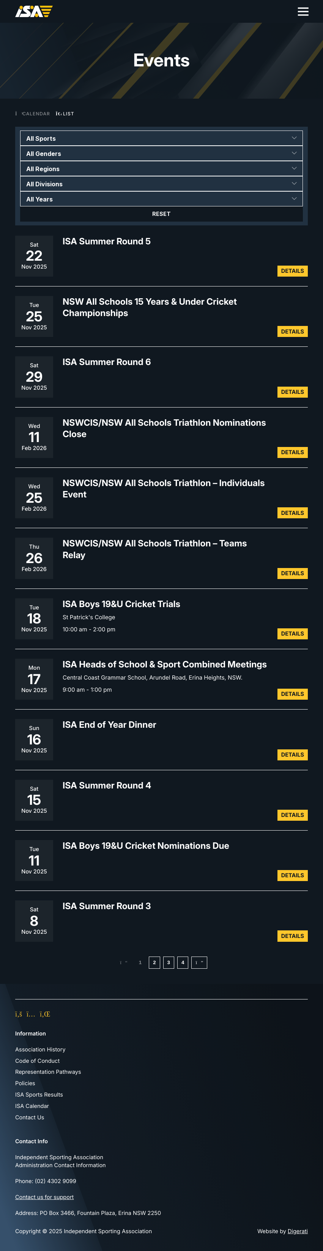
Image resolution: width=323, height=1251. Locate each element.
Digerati (298, 1231)
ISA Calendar (32, 1106)
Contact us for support (44, 1197)
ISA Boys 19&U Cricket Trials (121, 603)
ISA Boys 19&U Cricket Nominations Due (146, 845)
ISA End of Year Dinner (109, 724)
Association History (40, 1049)
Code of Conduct (37, 1060)
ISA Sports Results (39, 1094)
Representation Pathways (48, 1072)
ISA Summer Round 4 (107, 784)
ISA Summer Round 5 (107, 241)
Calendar (32, 113)
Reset (161, 214)
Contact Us (29, 1117)
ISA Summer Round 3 (107, 905)
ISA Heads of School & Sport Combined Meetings (165, 664)
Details (292, 271)
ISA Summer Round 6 (107, 361)
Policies (25, 1083)
